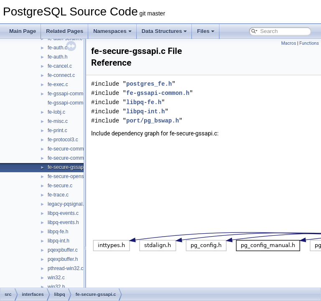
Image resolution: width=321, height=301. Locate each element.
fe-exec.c (58, 84)
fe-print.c (57, 130)
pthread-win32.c (65, 268)
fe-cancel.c (60, 66)
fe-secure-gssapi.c (68, 167)
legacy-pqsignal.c (67, 204)
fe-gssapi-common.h (70, 103)
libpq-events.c (63, 213)
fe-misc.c (58, 121)
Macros (288, 43)
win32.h (56, 287)
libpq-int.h (58, 241)
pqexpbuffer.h (63, 259)
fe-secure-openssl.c (70, 176)
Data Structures (164, 31)
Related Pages (64, 31)
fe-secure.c (60, 186)
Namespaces (112, 31)
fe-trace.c (58, 195)
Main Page (22, 31)
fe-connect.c (61, 75)
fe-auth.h (57, 57)
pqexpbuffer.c (63, 250)
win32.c (56, 278)
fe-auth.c (57, 48)
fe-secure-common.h (71, 158)
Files (205, 31)
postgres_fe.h (170, 84)
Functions (309, 43)
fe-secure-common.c (70, 149)
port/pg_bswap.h (173, 121)
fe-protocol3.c (63, 140)
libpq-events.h (63, 222)
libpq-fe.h (58, 232)
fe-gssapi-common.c (70, 94)
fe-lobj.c (56, 112)
